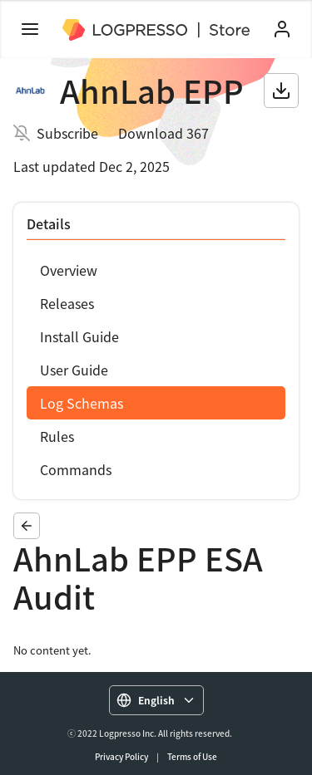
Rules (57, 436)
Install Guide (79, 336)
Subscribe (67, 133)
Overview (68, 270)
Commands (75, 469)
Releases (67, 303)
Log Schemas (81, 403)
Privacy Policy (121, 756)
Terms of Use (192, 756)
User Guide (74, 370)
